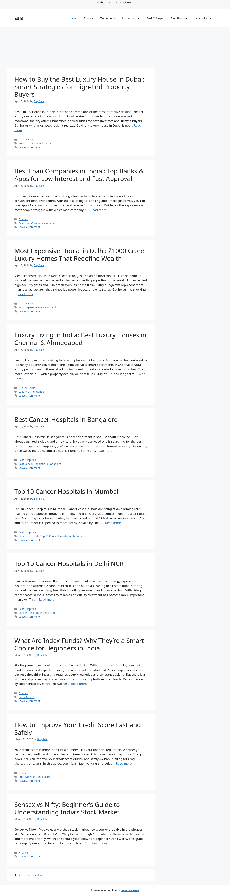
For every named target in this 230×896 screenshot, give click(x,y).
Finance (88, 18)
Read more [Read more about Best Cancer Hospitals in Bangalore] (104, 450)
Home (72, 18)
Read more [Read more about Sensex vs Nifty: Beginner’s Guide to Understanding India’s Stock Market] (99, 843)
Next (37, 875)
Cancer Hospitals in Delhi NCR (37, 612)
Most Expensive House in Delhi (37, 307)
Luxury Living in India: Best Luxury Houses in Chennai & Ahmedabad (80, 339)
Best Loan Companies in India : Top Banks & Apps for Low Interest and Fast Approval (78, 175)
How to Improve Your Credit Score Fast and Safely (77, 728)
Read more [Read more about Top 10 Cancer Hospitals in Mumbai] (113, 523)
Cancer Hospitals (29, 536)
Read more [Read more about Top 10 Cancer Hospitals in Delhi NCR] (47, 599)
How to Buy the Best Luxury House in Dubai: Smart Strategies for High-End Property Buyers (79, 86)
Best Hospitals (180, 18)
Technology (107, 18)
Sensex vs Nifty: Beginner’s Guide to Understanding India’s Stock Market (67, 808)
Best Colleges (155, 18)
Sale (19, 18)
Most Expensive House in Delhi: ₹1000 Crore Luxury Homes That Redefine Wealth (79, 254)
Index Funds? (26, 697)
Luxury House (130, 18)
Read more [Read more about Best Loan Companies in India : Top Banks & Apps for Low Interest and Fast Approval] (98, 210)
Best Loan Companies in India (37, 223)
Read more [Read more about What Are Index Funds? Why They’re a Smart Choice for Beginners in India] (79, 684)
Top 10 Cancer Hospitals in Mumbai (66, 491)
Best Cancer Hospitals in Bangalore (66, 419)
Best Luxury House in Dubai (35, 143)
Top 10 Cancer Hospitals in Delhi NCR (68, 563)
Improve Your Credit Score (34, 776)
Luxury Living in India (32, 391)
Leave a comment (29, 147)
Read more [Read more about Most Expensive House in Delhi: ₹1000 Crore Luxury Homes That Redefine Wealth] (25, 294)
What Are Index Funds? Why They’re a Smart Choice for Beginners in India (79, 644)
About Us (206, 18)
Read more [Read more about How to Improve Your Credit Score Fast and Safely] (124, 763)
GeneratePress (130, 890)
